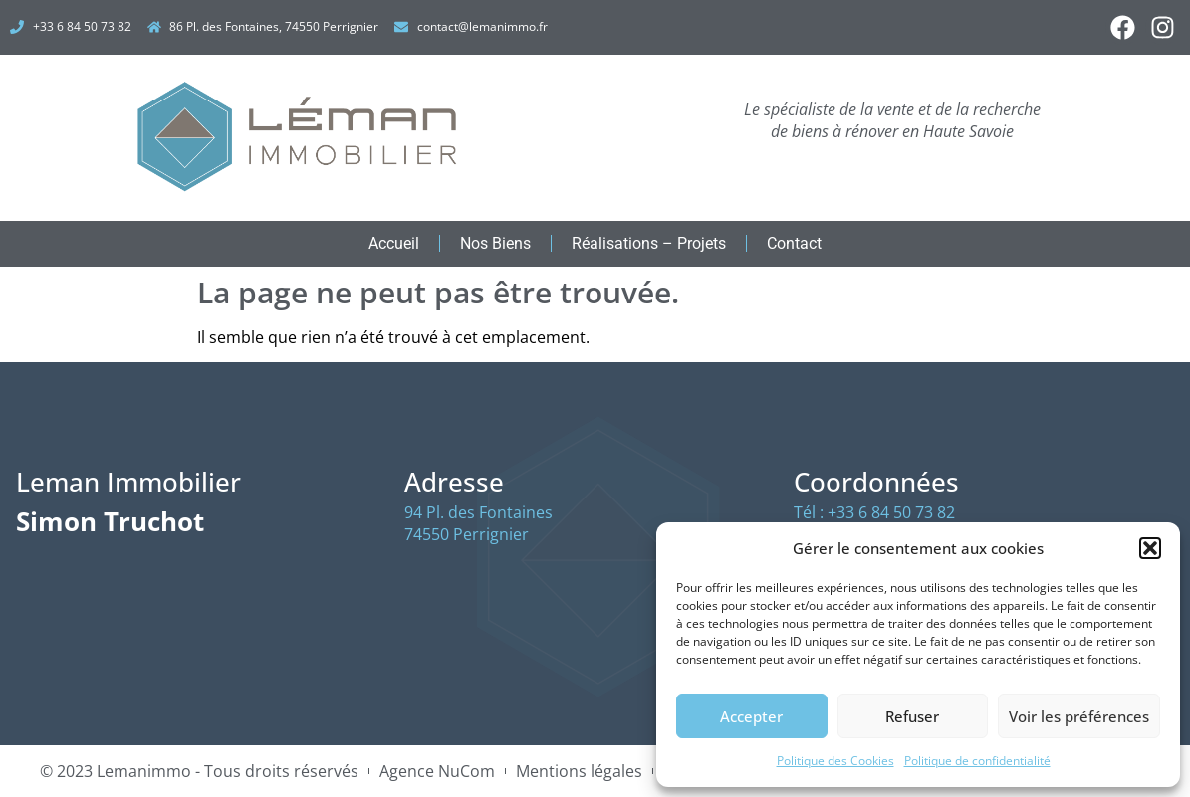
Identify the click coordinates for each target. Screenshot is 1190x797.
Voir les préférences (1079, 716)
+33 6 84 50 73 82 (891, 512)
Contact (794, 243)
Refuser (912, 716)
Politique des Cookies (835, 760)
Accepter (751, 716)
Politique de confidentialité (977, 760)
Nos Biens (495, 243)
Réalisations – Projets (649, 243)
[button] (1150, 548)
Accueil (393, 243)
